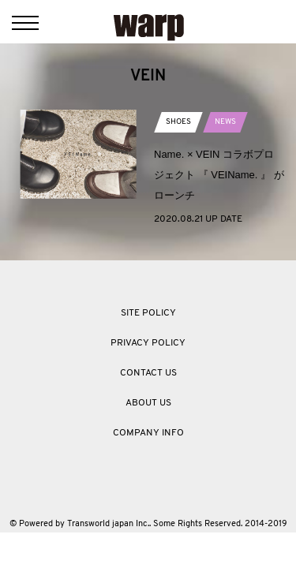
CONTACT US (148, 373)
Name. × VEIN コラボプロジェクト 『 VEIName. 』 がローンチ (219, 174)
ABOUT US (148, 403)
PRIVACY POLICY (148, 343)
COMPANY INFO (148, 433)
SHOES (178, 122)
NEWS (225, 122)
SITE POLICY (148, 313)
